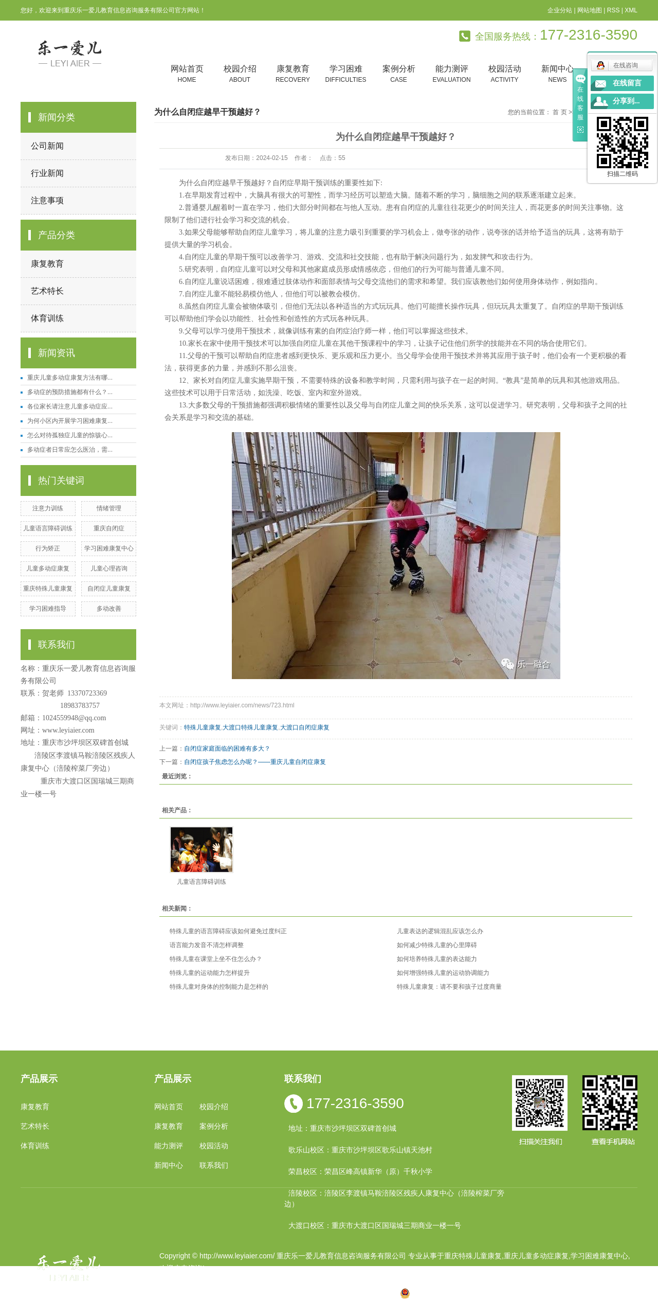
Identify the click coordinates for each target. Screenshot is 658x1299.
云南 (292, 1293)
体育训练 (47, 318)
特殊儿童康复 (202, 727)
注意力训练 (47, 508)
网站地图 (589, 10)
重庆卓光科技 (365, 1280)
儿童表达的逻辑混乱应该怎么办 (440, 931)
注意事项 (47, 200)
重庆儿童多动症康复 (536, 1256)
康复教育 (292, 74)
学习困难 (345, 74)
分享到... (626, 101)
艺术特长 (47, 291)
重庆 (243, 1293)
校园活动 (504, 74)
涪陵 (309, 1293)
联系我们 (213, 1165)
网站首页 (186, 74)
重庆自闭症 (109, 528)
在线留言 (627, 83)
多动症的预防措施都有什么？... (70, 392)
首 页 (559, 112)
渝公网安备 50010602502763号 (457, 1293)
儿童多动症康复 (47, 568)
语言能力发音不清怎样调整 (207, 945)
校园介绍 (239, 74)
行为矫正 (47, 548)
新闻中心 (557, 74)
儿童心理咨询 (108, 568)
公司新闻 (47, 145)
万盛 (390, 1293)
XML (631, 10)
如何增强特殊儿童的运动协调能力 (443, 972)
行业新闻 (47, 173)
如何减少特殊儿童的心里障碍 (437, 945)
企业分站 (559, 10)
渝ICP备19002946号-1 (195, 1280)
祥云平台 (290, 1280)
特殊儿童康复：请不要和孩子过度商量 (449, 986)
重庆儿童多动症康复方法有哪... (70, 377)
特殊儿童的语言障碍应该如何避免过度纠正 (228, 931)
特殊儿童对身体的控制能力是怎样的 (219, 986)
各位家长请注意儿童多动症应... (70, 406)
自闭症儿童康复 (109, 588)
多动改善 (109, 608)
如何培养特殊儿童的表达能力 (437, 959)
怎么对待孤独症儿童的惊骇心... (70, 435)
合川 (358, 1293)
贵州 (325, 1293)
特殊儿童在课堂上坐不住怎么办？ (216, 959)
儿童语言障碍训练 (47, 528)
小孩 (259, 1293)
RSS (613, 10)
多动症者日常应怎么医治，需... (70, 449)
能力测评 (451, 74)
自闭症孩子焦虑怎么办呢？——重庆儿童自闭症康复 (255, 762)
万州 (341, 1293)
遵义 (374, 1293)
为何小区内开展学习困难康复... (70, 420)
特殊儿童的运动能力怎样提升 (210, 972)
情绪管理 (109, 508)
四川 (276, 1293)
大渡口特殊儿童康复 (250, 727)
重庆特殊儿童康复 (47, 588)
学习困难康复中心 (109, 548)
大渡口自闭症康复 (305, 727)
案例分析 (398, 74)
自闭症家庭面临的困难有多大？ (227, 748)
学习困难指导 (47, 608)
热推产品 (173, 1293)
